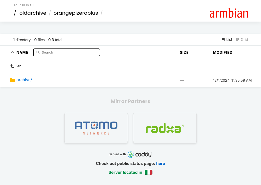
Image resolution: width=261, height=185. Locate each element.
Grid (242, 39)
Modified (223, 52)
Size (184, 52)
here (160, 163)
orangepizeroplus (76, 12)
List (226, 39)
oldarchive (32, 12)
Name (23, 52)
